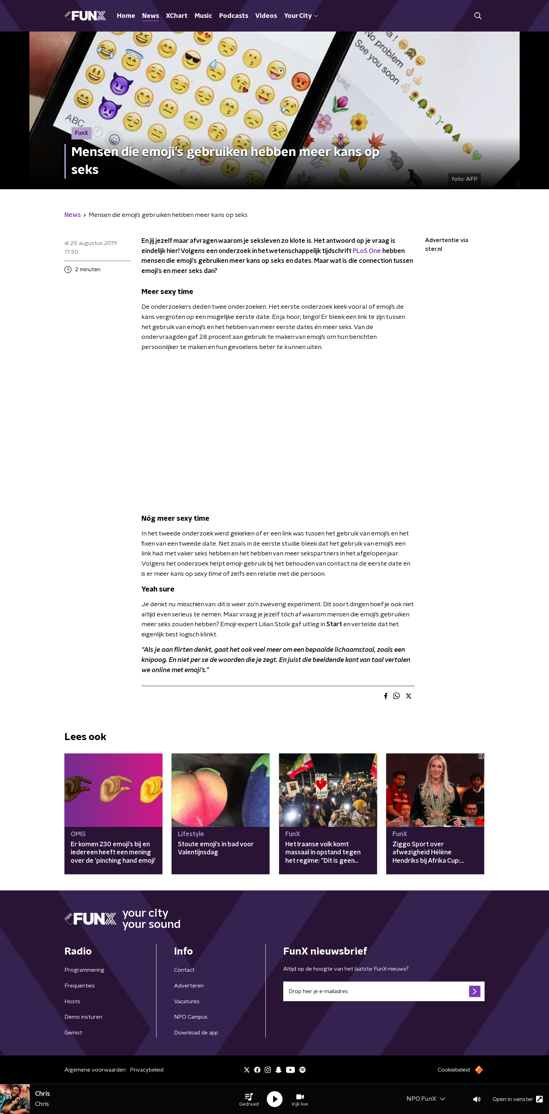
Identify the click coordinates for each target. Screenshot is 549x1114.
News (150, 16)
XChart (177, 16)
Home (126, 16)
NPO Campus (191, 1017)
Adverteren (189, 986)
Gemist (73, 1033)
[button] (249, 1099)
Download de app (196, 1033)
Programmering (84, 970)
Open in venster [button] (518, 1099)
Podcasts (233, 16)
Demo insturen (83, 1017)
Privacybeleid (147, 1070)
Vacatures (187, 1001)
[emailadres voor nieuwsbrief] (384, 991)
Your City (301, 16)
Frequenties (79, 986)
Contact (184, 970)
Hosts (72, 1001)
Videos (266, 16)
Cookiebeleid (454, 1070)
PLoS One (367, 251)
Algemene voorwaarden (95, 1070)
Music (203, 16)
